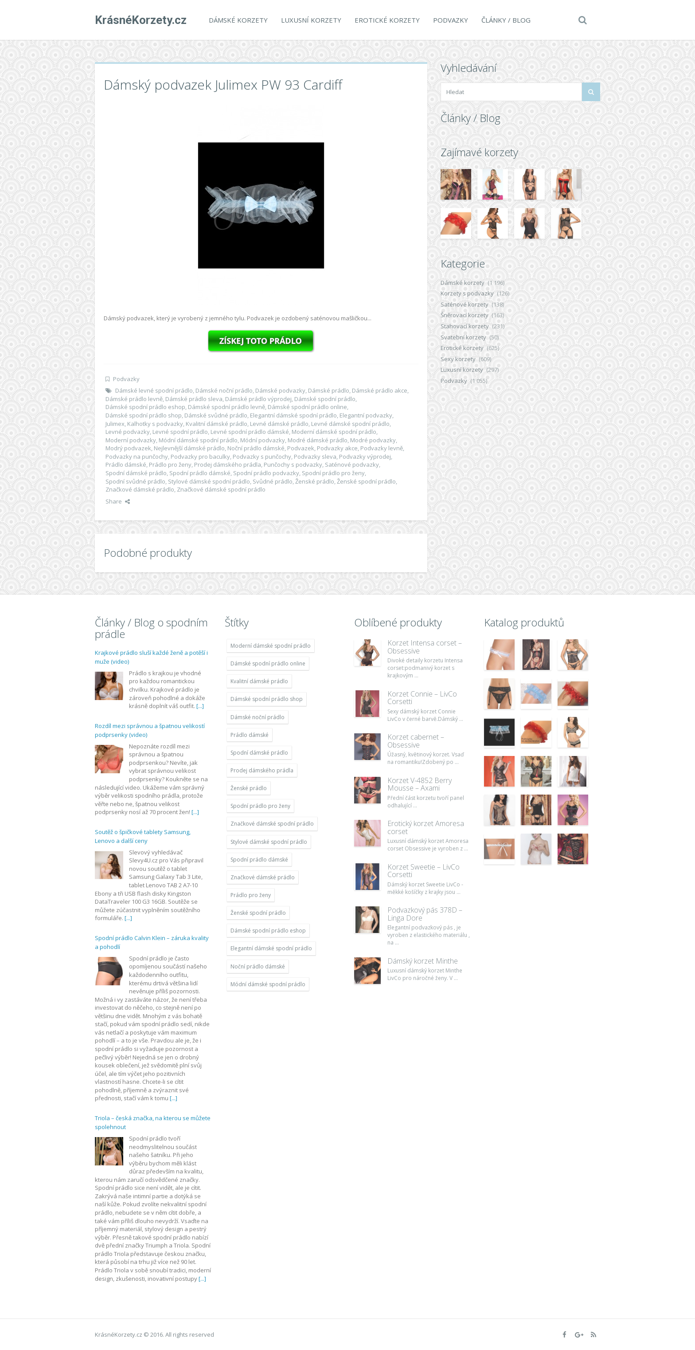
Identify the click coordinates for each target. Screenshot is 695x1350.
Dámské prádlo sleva (194, 399)
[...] (200, 706)
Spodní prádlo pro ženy (333, 473)
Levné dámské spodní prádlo (350, 424)
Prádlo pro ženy (170, 464)
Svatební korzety (463, 337)
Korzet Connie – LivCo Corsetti (422, 698)
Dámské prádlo (328, 390)
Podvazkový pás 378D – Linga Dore (424, 914)
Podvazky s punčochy (262, 456)
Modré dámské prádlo (318, 440)
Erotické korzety (387, 20)
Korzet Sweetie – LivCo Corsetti (423, 871)
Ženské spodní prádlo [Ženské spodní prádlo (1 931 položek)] (258, 913)
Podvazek (300, 448)
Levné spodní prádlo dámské (250, 432)
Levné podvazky (127, 432)
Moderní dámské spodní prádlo (334, 432)
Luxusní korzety (311, 20)
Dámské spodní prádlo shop (143, 415)
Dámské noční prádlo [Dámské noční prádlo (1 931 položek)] (257, 717)
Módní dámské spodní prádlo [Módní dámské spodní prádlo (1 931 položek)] (267, 984)
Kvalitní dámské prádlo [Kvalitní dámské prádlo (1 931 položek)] (259, 681)
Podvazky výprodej (365, 456)
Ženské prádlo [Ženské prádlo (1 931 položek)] (248, 788)
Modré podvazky (373, 440)
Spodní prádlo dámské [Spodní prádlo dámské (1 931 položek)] (259, 859)
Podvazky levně (381, 448)
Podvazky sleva (315, 456)
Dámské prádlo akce (379, 390)
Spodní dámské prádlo (136, 473)
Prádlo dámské (125, 464)
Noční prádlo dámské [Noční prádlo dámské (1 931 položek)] (257, 966)
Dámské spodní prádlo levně (226, 407)
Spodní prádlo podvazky (266, 473)
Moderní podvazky (130, 440)
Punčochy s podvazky (293, 464)
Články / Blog (506, 20)
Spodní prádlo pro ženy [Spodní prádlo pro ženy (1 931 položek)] (260, 806)
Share (117, 501)
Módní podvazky (262, 440)
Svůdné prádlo (273, 481)
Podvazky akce (337, 448)
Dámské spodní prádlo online (307, 407)
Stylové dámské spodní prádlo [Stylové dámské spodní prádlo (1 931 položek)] (268, 842)
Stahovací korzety (465, 326)
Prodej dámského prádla (227, 464)
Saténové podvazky (352, 464)
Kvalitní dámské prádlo (216, 424)
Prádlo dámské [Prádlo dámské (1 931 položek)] (249, 735)
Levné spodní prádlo (180, 432)
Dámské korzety (238, 20)
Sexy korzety (458, 359)
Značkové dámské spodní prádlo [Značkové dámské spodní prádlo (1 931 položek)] (272, 823)
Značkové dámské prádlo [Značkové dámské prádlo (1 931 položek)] (262, 877)
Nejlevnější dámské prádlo (189, 448)
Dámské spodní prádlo (324, 399)
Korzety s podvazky (467, 293)
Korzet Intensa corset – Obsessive (424, 647)
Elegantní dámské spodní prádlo (293, 415)
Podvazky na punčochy (136, 456)
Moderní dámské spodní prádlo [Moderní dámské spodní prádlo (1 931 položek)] (270, 645)
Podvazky (450, 20)
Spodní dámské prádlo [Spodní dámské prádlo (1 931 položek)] (259, 752)
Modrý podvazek (128, 448)
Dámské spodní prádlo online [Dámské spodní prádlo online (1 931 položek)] (267, 663)
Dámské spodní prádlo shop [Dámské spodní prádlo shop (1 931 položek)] (266, 699)
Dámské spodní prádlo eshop (145, 407)
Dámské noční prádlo (224, 390)
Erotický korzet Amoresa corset (425, 827)
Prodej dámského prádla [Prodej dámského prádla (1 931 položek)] (261, 770)
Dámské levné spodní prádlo (154, 390)
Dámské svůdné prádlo (215, 415)
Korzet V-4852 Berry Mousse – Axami (419, 784)
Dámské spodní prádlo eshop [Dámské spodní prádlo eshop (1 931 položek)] (268, 930)
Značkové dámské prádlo (139, 489)
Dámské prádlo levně (134, 399)
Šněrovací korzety (464, 315)
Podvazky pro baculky (200, 456)
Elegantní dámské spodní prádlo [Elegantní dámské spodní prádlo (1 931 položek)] (271, 948)
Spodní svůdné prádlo (135, 481)
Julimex (115, 424)
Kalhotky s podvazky (155, 424)
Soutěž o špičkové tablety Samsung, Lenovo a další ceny (143, 836)
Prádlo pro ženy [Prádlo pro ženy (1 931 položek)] (250, 895)
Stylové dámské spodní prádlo (209, 481)
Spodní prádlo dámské (199, 473)
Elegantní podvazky (366, 415)
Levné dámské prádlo (279, 424)
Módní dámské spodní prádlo (198, 440)
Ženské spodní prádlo (366, 481)
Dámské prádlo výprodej (258, 399)
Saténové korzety (464, 304)
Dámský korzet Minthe (422, 961)
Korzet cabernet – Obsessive (415, 741)
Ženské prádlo (314, 481)
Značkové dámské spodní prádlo (221, 489)
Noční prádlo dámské (256, 448)
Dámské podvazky (280, 390)
